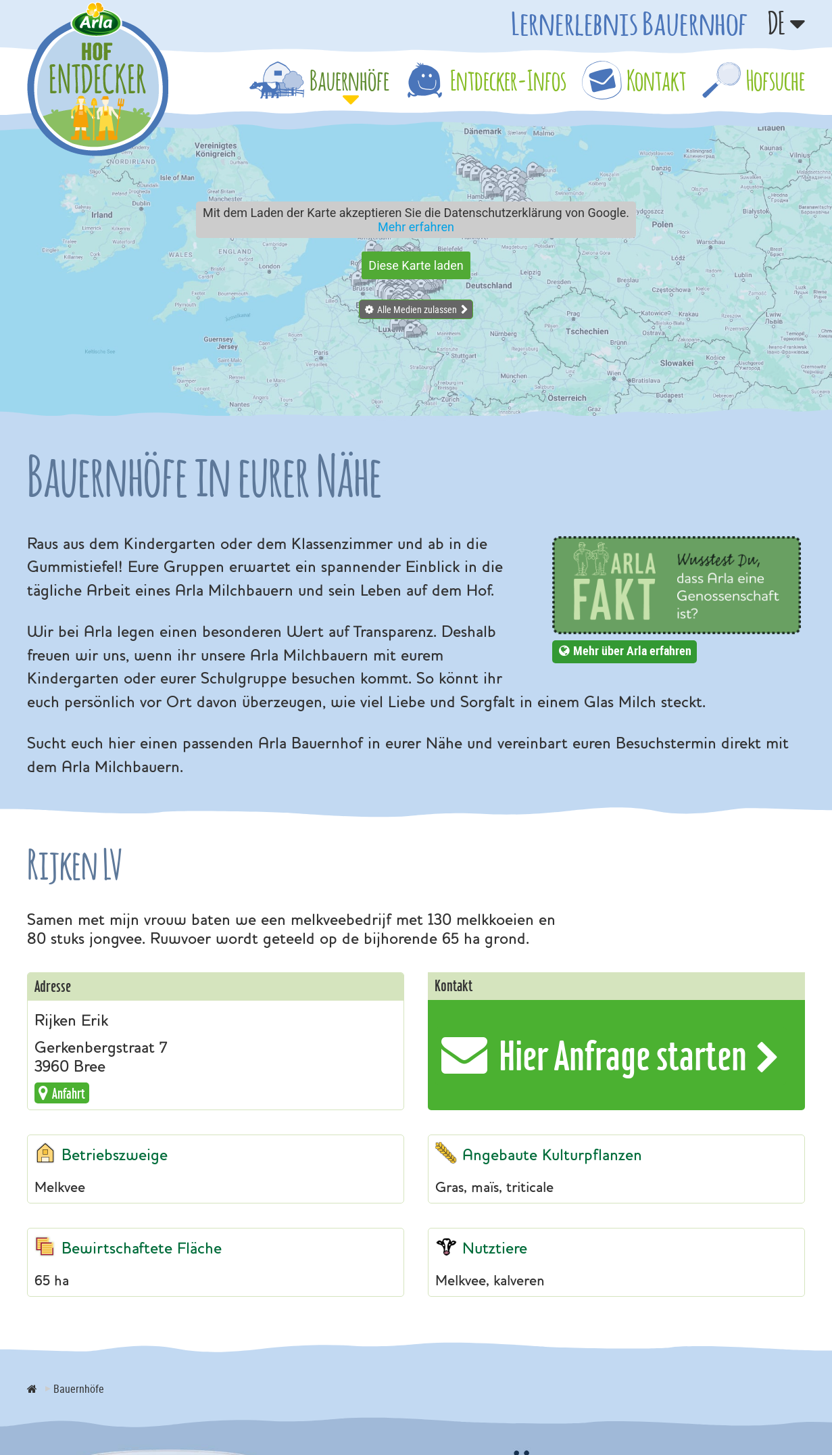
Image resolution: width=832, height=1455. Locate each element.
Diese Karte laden (415, 265)
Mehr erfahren (416, 227)
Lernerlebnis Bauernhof (629, 23)
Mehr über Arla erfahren (632, 650)
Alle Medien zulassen (417, 309)
